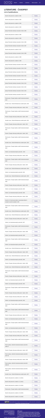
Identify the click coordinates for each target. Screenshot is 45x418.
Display (36, 15)
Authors (21, 2)
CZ (39, 2)
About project (34, 2)
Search (15, 2)
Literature (27, 2)
